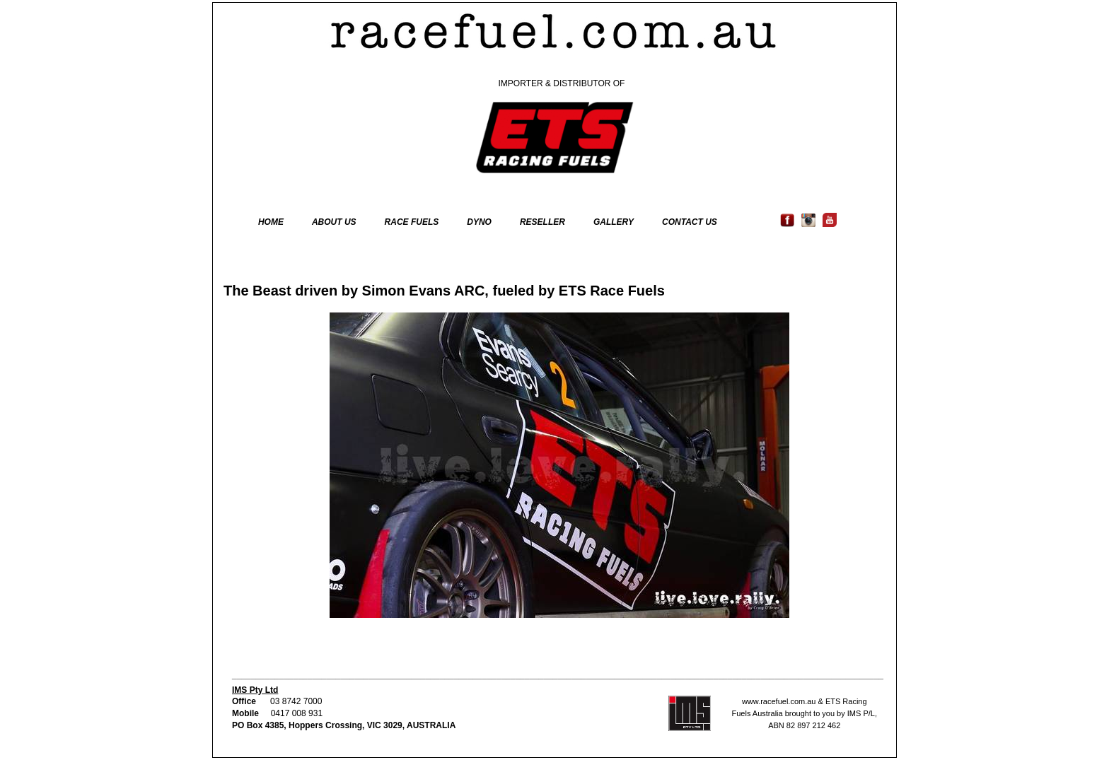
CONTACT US (689, 222)
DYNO (479, 222)
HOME (271, 222)
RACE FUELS (412, 222)
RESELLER (542, 222)
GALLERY (613, 222)
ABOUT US (334, 222)
